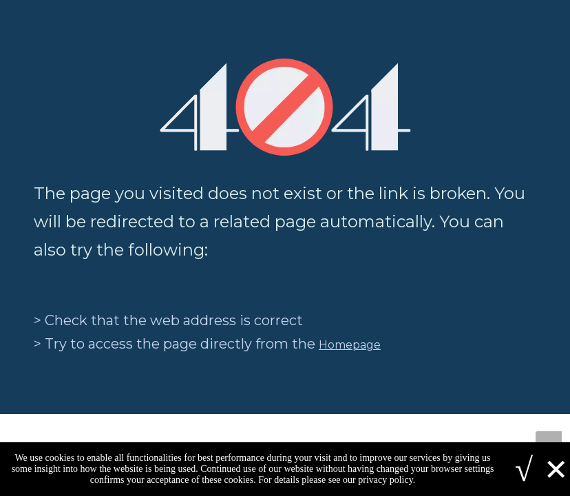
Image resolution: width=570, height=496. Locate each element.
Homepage (350, 344)
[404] (285, 107)
